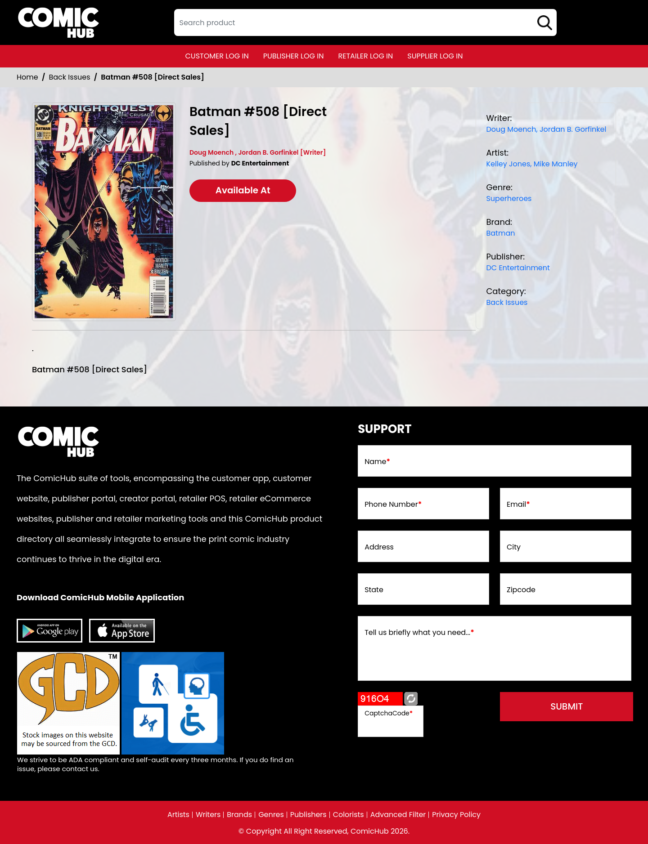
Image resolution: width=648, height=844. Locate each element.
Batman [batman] (500, 233)
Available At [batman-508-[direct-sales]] (243, 190)
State (373, 590)
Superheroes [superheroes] (508, 198)
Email (518, 504)
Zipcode (521, 590)
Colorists (348, 814)
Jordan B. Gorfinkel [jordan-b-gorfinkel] (573, 129)
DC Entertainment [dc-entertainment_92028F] (517, 268)
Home (27, 77)
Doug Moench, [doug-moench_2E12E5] (511, 129)
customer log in (217, 56)
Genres (271, 814)
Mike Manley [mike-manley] (556, 164)
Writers (207, 814)
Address (379, 547)
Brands (239, 814)
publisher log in (293, 56)
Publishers (308, 814)
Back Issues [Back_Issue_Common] (69, 77)
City (514, 547)
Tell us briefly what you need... (419, 633)
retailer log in (365, 56)
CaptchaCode (388, 713)
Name (377, 462)
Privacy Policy (456, 814)
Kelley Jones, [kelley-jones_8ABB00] (508, 164)
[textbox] (365, 22)
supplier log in (435, 56)
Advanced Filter (398, 814)
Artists (178, 814)
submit (567, 707)
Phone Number (393, 504)
